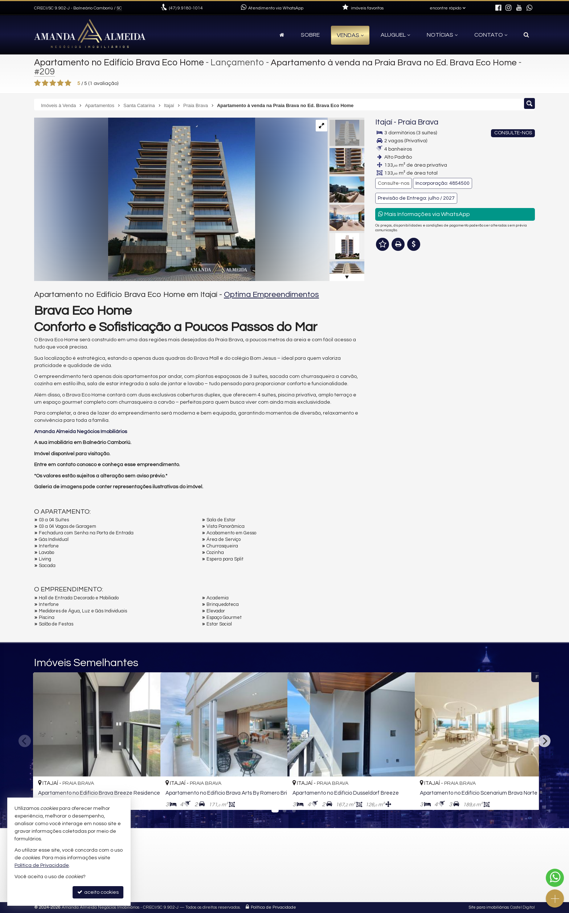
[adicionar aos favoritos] (147, 797)
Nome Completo (398, 390)
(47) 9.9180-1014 (485, 278)
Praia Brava (418, 122)
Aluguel (395, 35)
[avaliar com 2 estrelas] (45, 83)
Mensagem (392, 350)
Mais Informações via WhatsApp (424, 214)
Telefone (389, 440)
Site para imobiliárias (489, 907)
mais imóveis (485, 304)
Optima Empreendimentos (271, 294)
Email (385, 415)
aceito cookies (98, 892)
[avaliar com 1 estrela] (37, 83)
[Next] (544, 741)
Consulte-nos (393, 183)
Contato (490, 35)
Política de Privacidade (273, 907)
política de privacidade (472, 472)
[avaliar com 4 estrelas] (60, 83)
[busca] (526, 35)
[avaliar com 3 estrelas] (52, 83)
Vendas (350, 35)
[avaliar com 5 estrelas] (68, 83)
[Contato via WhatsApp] (555, 878)
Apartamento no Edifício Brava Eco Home (120, 62)
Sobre (310, 35)
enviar (516, 466)
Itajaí (383, 122)
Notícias (442, 35)
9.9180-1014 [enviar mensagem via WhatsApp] (186, 8)
